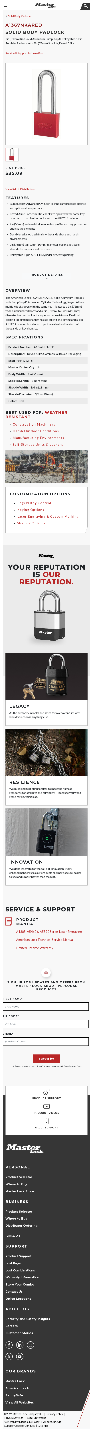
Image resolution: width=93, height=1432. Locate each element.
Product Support (18, 1256)
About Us (17, 1309)
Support (16, 1246)
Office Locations (18, 1298)
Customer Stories (19, 1333)
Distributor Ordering (21, 1225)
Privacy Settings (13, 1417)
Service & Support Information (24, 53)
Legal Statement (36, 1417)
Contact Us (14, 1291)
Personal (17, 1167)
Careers (11, 1326)
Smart (13, 1236)
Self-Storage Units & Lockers (38, 444)
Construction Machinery (34, 424)
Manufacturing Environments (38, 438)
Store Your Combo (19, 1284)
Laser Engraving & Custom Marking (48, 516)
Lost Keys (13, 1263)
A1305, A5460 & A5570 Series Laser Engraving (49, 932)
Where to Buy (16, 1184)
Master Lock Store (19, 1191)
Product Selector (18, 1177)
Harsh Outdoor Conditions (36, 431)
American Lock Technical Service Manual (45, 940)
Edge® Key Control (34, 503)
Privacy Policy (55, 1414)
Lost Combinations (20, 1270)
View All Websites (19, 1402)
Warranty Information (22, 1277)
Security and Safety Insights (27, 1319)
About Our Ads (52, 1421)
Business (16, 1201)
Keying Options (30, 510)
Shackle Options (31, 523)
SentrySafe (14, 1395)
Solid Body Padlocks (19, 16)
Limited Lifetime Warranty (34, 948)
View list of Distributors (20, 189)
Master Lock (15, 1381)
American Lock (17, 1388)
